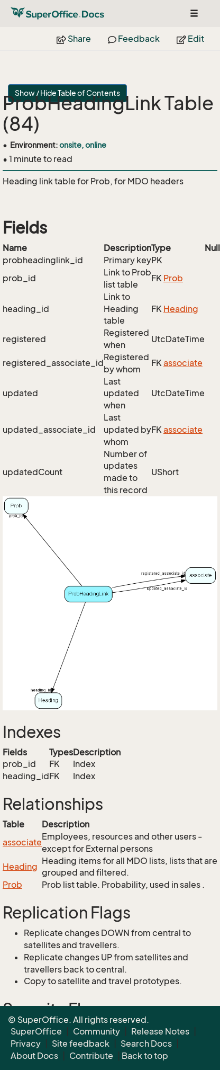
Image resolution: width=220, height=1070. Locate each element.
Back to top (145, 1055)
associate (183, 363)
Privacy (26, 1043)
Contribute (91, 1055)
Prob (173, 278)
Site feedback (80, 1043)
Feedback (134, 38)
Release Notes (160, 1031)
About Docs (34, 1055)
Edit (190, 38)
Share (74, 38)
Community (96, 1031)
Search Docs (146, 1043)
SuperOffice (36, 1031)
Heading (180, 309)
